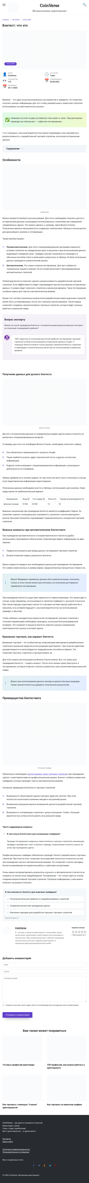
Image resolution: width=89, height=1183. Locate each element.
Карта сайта (8, 1142)
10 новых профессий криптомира (18, 1065)
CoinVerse (49, 5)
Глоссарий (10, 64)
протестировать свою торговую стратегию (47, 774)
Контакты (7, 1139)
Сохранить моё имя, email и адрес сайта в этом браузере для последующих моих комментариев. (42, 1005)
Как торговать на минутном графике (64, 1104)
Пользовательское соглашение (16, 1152)
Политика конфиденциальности (16, 1149)
